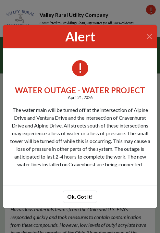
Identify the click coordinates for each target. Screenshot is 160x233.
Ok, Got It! (80, 197)
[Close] (149, 36)
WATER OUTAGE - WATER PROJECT (80, 90)
